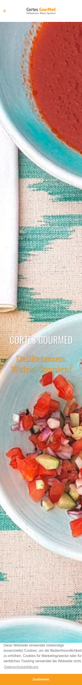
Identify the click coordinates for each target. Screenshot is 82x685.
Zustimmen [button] (41, 679)
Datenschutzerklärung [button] (21, 667)
